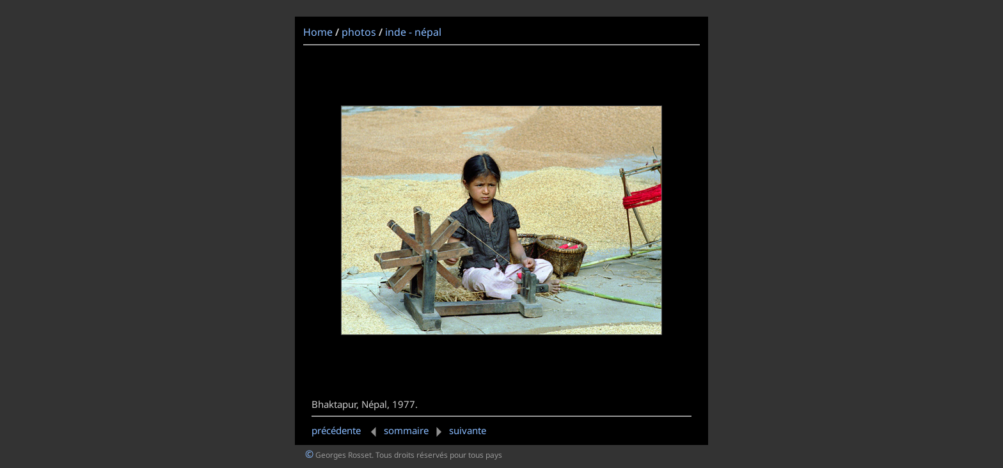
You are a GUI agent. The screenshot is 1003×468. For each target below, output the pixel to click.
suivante (458, 430)
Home (318, 32)
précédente (346, 430)
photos (359, 32)
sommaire (406, 430)
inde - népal (413, 32)
